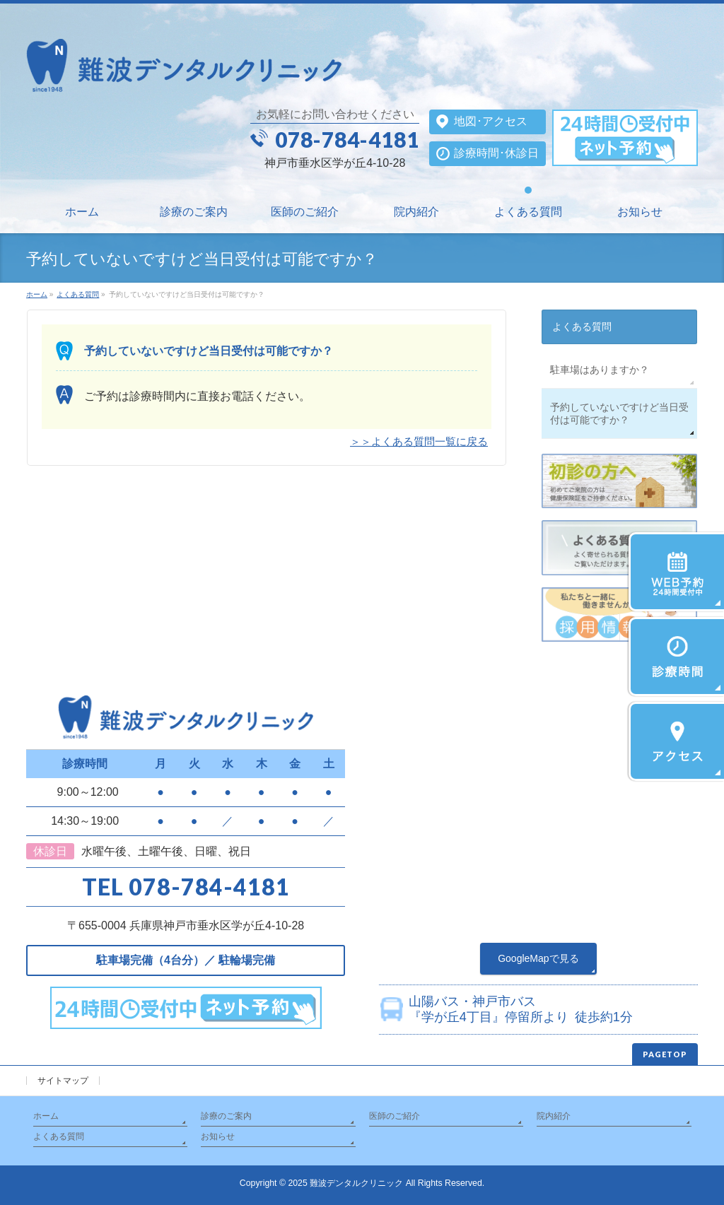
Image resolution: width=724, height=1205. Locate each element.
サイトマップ (62, 1080)
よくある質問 (582, 326)
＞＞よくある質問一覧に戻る (419, 441)
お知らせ (218, 1136)
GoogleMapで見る (538, 958)
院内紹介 (554, 1116)
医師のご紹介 (394, 1116)
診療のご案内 (226, 1116)
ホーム (46, 1116)
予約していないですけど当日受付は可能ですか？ (619, 413)
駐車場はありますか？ (599, 369)
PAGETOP (665, 1054)
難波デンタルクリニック (356, 1183)
